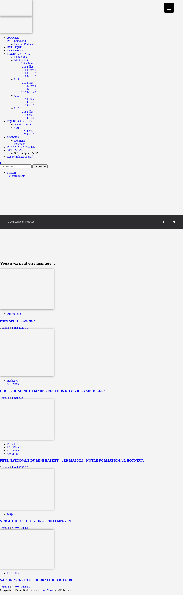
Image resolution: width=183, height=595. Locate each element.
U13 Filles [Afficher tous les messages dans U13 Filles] (13, 573)
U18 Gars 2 (28, 118)
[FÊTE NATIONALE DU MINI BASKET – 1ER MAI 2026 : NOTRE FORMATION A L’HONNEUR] (27, 419)
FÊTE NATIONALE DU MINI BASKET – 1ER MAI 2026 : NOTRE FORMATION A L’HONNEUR (72, 460)
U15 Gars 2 (28, 105)
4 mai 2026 (18, 327)
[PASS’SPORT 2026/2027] (27, 288)
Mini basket (21, 60)
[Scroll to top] (0, 593)
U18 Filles (27, 111)
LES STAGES (15, 50)
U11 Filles (27, 66)
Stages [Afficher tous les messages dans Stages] (11, 513)
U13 (16, 79)
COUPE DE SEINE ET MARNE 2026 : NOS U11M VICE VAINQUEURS (52, 391)
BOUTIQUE (14, 47)
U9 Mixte (27, 63)
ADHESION (14, 150)
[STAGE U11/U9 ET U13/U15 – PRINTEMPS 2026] (27, 489)
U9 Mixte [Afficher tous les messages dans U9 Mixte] (12, 453)
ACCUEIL (13, 37)
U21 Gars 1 (28, 130)
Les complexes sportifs (20, 156)
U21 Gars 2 (28, 134)
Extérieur (19, 143)
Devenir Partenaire (25, 44)
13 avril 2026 (19, 586)
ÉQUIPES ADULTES (19, 121)
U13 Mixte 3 (28, 92)
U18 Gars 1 (28, 114)
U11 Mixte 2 (28, 73)
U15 (16, 95)
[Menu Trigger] (169, 8)
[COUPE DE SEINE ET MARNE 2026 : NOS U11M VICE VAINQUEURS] (27, 352)
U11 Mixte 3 (28, 76)
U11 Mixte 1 (28, 69)
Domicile (19, 140)
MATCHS (13, 137)
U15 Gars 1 (28, 101)
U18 (16, 108)
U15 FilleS (27, 98)
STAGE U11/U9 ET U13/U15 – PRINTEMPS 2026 (35, 521)
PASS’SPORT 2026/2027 (17, 321)
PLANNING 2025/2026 (21, 147)
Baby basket (21, 56)
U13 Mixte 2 (28, 89)
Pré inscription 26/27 (26, 153)
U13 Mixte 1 (28, 85)
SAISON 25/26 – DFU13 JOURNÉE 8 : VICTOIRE (36, 580)
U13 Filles (27, 82)
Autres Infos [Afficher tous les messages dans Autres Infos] (14, 313)
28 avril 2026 (19, 527)
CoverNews (46, 590)
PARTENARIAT (16, 40)
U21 (16, 127)
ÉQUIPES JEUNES (18, 53)
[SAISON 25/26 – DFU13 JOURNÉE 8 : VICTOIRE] (27, 548)
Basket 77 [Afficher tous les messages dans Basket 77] (13, 380)
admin (6, 327)
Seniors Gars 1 (22, 124)
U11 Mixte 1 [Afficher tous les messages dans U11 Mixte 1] (14, 383)
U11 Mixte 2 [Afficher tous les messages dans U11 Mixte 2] (14, 450)
